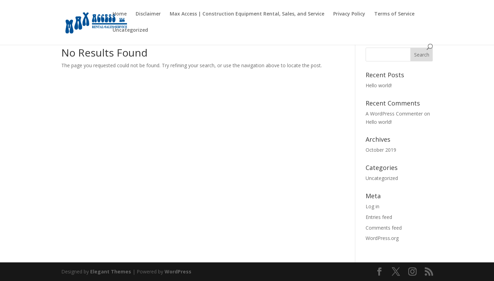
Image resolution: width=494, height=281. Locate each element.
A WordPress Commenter (394, 113)
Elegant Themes (110, 271)
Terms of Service (394, 14)
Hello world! (379, 85)
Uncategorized (130, 30)
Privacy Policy (349, 14)
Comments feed (384, 227)
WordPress (178, 271)
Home (120, 14)
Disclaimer (148, 14)
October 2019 (381, 150)
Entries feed (379, 217)
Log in (372, 206)
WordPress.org (382, 238)
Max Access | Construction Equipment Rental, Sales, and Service (247, 14)
